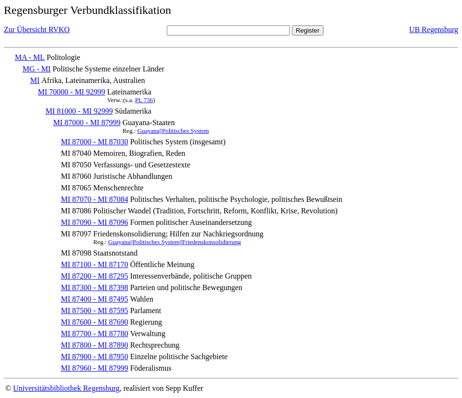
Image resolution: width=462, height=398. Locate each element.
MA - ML (30, 57)
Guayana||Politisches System (173, 130)
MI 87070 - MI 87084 (94, 199)
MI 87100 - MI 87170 (94, 264)
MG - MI (37, 69)
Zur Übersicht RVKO (36, 29)
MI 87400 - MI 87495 (94, 299)
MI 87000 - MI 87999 (86, 122)
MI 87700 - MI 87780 (94, 333)
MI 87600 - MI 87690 (94, 322)
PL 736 (144, 100)
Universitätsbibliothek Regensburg (66, 388)
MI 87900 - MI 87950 (94, 356)
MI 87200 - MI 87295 (94, 276)
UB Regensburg (433, 29)
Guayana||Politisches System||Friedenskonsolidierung (174, 242)
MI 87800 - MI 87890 (94, 345)
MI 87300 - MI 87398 (94, 287)
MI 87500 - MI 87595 (94, 310)
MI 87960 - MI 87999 (94, 368)
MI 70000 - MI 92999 (71, 92)
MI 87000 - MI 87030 (94, 142)
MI (35, 80)
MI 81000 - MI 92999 (79, 111)
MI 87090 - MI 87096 (94, 222)
